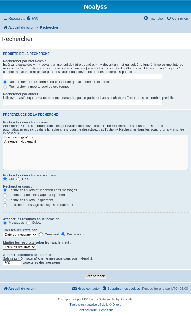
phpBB (81, 299)
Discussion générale (95, 137)
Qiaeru (116, 304)
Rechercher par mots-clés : (24, 61)
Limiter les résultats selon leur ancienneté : (37, 242)
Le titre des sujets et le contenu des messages (40, 190)
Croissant (49, 234)
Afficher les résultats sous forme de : (32, 219)
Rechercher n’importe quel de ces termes (36, 86)
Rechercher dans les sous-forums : (31, 175)
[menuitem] (32, 18)
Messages (13, 222)
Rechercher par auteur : (21, 94)
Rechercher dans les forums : (26, 122)
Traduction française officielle (89, 304)
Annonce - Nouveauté (95, 142)
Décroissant (72, 234)
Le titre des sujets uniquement (28, 200)
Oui (8, 179)
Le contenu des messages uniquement (34, 195)
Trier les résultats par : (21, 230)
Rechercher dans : (17, 186)
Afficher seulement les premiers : (29, 255)
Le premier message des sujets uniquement (38, 205)
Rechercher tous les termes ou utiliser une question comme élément (56, 82)
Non (22, 179)
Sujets (33, 222)
